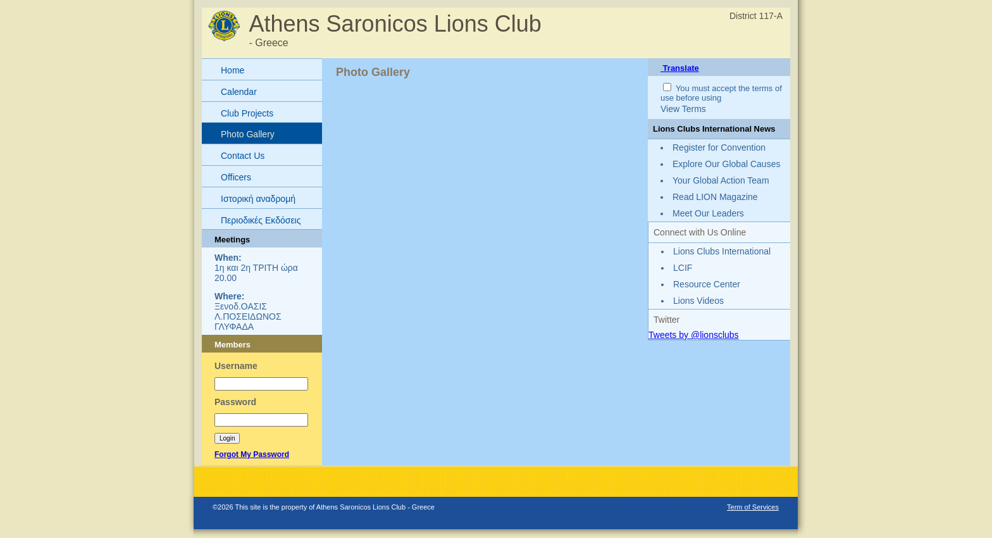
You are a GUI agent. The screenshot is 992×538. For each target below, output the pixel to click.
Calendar (239, 92)
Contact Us (242, 156)
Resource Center (706, 284)
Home (232, 70)
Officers (236, 177)
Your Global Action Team (721, 180)
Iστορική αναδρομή (258, 199)
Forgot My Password (251, 454)
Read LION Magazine (715, 197)
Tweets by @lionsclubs (693, 335)
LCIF (682, 268)
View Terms (683, 109)
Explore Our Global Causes (726, 164)
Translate (679, 68)
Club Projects (247, 113)
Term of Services (753, 507)
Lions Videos (698, 301)
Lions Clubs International (722, 251)
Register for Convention (719, 147)
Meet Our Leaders (708, 213)
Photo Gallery (248, 134)
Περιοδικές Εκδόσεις (261, 220)
